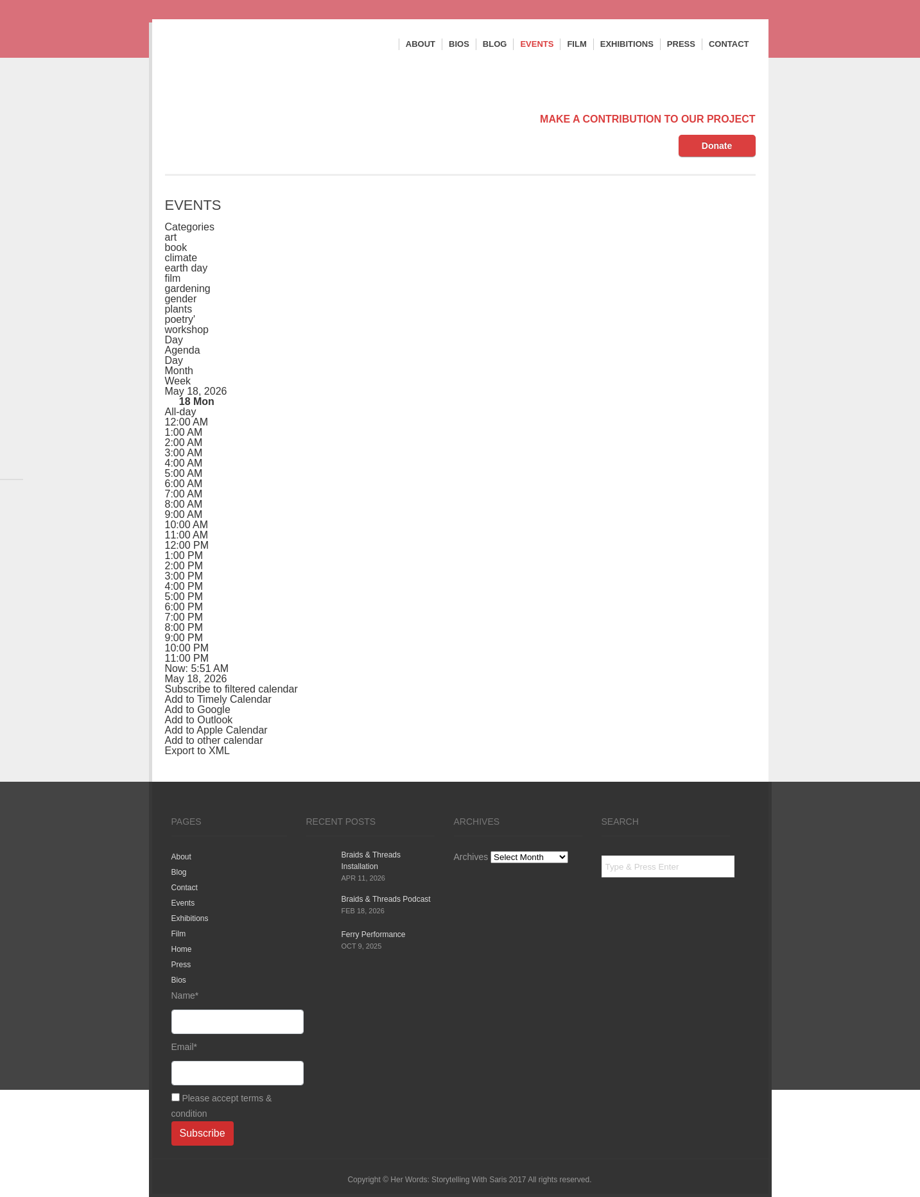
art (171, 237)
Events (536, 44)
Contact (729, 44)
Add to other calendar (214, 740)
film (173, 278)
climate (181, 257)
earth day (186, 268)
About (420, 44)
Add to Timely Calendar (218, 699)
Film (576, 44)
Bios (459, 44)
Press (681, 44)
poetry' (180, 319)
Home (181, 949)
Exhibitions (627, 44)
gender (181, 298)
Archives (471, 857)
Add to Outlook (199, 719)
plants (179, 309)
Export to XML (197, 750)
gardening (188, 288)
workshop (187, 329)
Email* (229, 1063)
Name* (229, 1012)
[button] (231, 689)
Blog (495, 44)
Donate (717, 146)
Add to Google (197, 709)
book (176, 247)
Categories (189, 226)
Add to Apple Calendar (216, 730)
